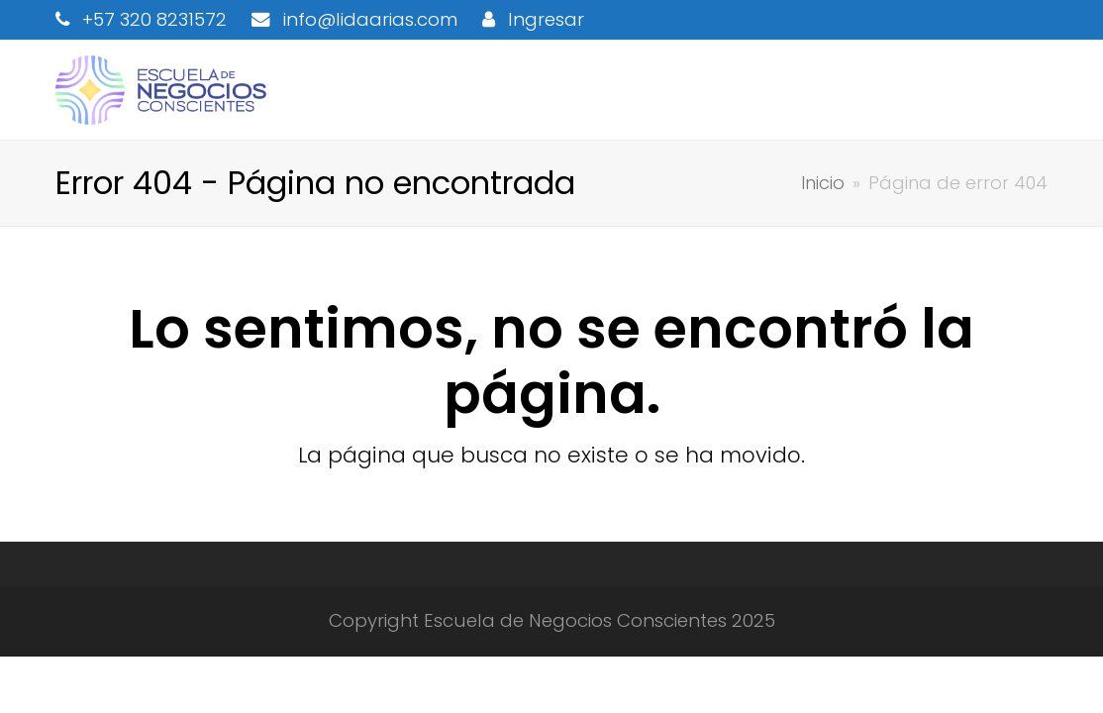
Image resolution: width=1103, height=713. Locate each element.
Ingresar (546, 19)
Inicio (823, 182)
